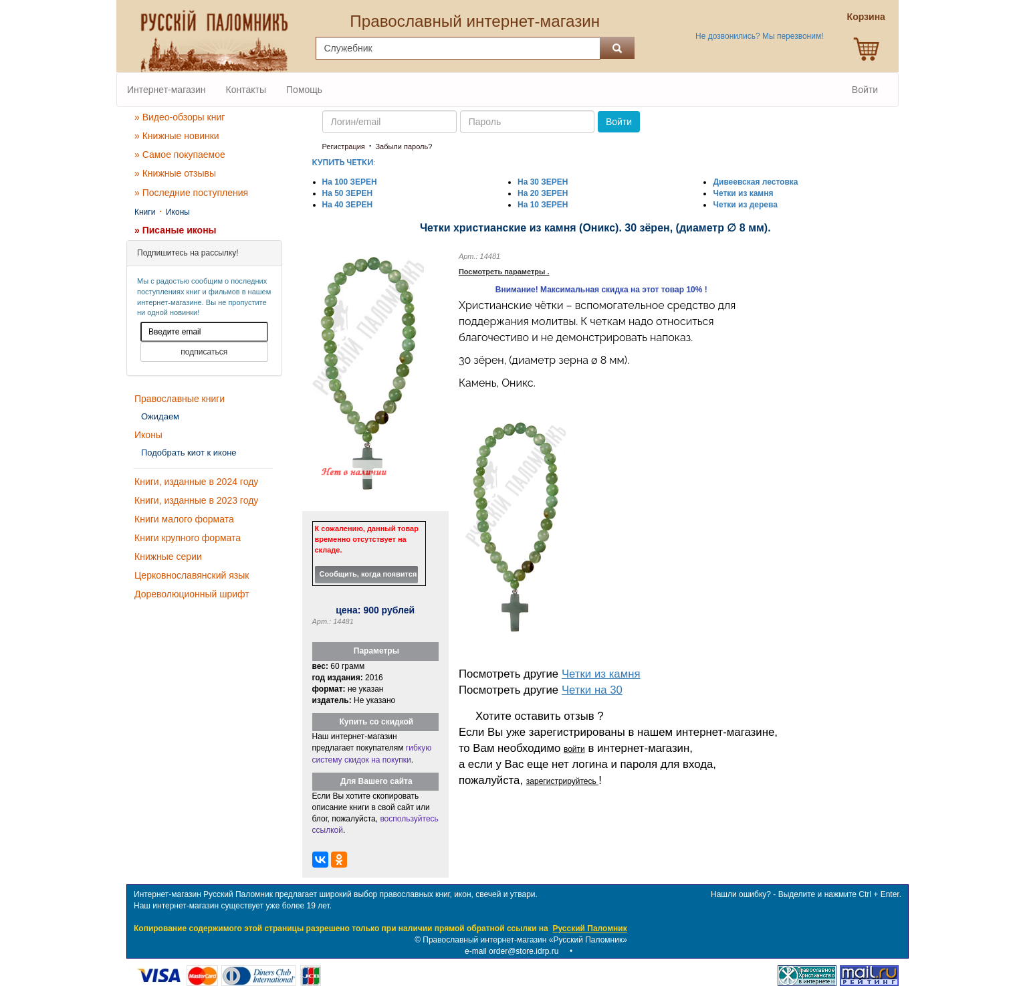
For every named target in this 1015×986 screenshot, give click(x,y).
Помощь (304, 89)
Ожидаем (160, 416)
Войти (865, 89)
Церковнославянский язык (191, 575)
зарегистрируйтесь (562, 781)
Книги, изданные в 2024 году (196, 481)
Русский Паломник (589, 928)
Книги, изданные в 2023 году (196, 500)
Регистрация (343, 146)
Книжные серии (168, 556)
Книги (144, 212)
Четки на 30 (592, 690)
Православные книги (179, 398)
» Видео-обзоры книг (179, 117)
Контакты (246, 89)
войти (574, 749)
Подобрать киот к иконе (189, 453)
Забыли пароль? (403, 146)
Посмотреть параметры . (504, 272)
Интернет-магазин (166, 89)
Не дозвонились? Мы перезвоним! (759, 36)
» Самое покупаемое (179, 154)
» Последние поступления (191, 192)
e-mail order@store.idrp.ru (511, 951)
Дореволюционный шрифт (191, 594)
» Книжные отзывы (175, 173)
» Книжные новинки (176, 135)
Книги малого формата (184, 519)
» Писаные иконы (175, 230)
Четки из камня (601, 674)
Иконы (178, 212)
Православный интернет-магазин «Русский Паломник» (525, 940)
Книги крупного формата (187, 537)
